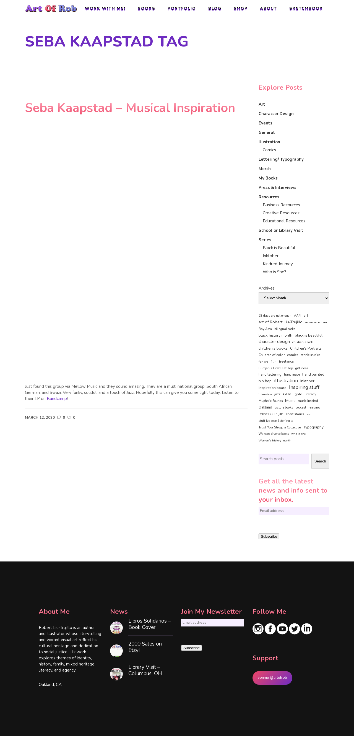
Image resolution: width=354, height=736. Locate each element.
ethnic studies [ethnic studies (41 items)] (310, 355)
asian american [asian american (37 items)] (316, 322)
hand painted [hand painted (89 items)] (313, 374)
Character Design (276, 113)
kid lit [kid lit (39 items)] (287, 394)
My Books (268, 178)
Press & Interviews (277, 187)
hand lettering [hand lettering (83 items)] (270, 374)
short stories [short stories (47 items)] (295, 414)
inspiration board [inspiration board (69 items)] (273, 387)
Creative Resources (281, 213)
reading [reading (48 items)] (314, 407)
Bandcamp (57, 398)
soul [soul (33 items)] (309, 414)
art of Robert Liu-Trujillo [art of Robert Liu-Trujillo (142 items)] (281, 322)
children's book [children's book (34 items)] (302, 342)
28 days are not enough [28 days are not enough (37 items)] (275, 316)
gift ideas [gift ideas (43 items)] (301, 368)
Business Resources (281, 205)
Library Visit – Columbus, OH (145, 670)
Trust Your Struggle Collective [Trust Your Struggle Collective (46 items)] (280, 427)
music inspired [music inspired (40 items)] (308, 401)
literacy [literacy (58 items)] (310, 394)
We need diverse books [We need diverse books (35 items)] (274, 434)
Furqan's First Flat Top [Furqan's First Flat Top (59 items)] (276, 368)
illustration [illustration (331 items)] (286, 381)
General (267, 132)
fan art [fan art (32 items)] (263, 362)
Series (265, 240)
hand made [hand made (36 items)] (292, 375)
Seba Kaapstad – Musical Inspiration (130, 108)
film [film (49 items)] (273, 361)
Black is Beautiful (279, 248)
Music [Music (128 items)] (290, 400)
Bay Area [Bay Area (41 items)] (265, 329)
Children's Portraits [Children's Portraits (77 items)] (306, 348)
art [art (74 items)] (306, 315)
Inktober (270, 256)
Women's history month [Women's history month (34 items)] (275, 440)
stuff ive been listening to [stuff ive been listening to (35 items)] (276, 421)
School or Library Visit (281, 230)
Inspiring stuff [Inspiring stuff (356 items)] (304, 387)
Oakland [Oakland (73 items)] (265, 407)
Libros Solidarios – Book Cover (149, 624)
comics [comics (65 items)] (292, 354)
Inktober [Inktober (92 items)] (307, 381)
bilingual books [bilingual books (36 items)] (284, 329)
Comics (269, 150)
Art (262, 104)
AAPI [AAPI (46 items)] (297, 315)
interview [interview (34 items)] (265, 394)
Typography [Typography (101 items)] (313, 427)
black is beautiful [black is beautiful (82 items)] (308, 335)
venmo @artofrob (272, 677)
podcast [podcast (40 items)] (301, 407)
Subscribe (269, 536)
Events (265, 123)
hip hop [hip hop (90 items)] (265, 381)
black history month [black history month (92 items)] (275, 335)
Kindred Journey (278, 264)
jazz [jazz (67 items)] (277, 394)
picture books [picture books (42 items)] (284, 407)
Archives (267, 288)
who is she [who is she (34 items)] (298, 434)
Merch (265, 168)
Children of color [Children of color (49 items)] (272, 355)
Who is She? (274, 272)
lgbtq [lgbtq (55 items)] (297, 394)
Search (320, 461)
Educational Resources (284, 221)
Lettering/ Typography (281, 159)
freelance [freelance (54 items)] (286, 361)
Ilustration (269, 142)
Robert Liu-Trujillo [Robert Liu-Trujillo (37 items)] (271, 414)
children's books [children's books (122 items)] (273, 348)
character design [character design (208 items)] (274, 342)
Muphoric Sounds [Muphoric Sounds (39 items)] (271, 401)
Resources (269, 197)
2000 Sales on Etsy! (145, 647)
